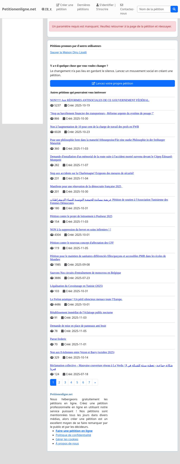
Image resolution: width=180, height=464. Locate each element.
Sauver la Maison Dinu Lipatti (68, 52)
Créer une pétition (64, 7)
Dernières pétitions (83, 7)
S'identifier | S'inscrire (106, 7)
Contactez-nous (127, 9)
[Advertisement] (22, 71)
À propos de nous (67, 443)
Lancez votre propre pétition (112, 83)
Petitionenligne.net (19, 9)
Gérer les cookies (67, 439)
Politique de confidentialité (73, 435)
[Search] (154, 9)
